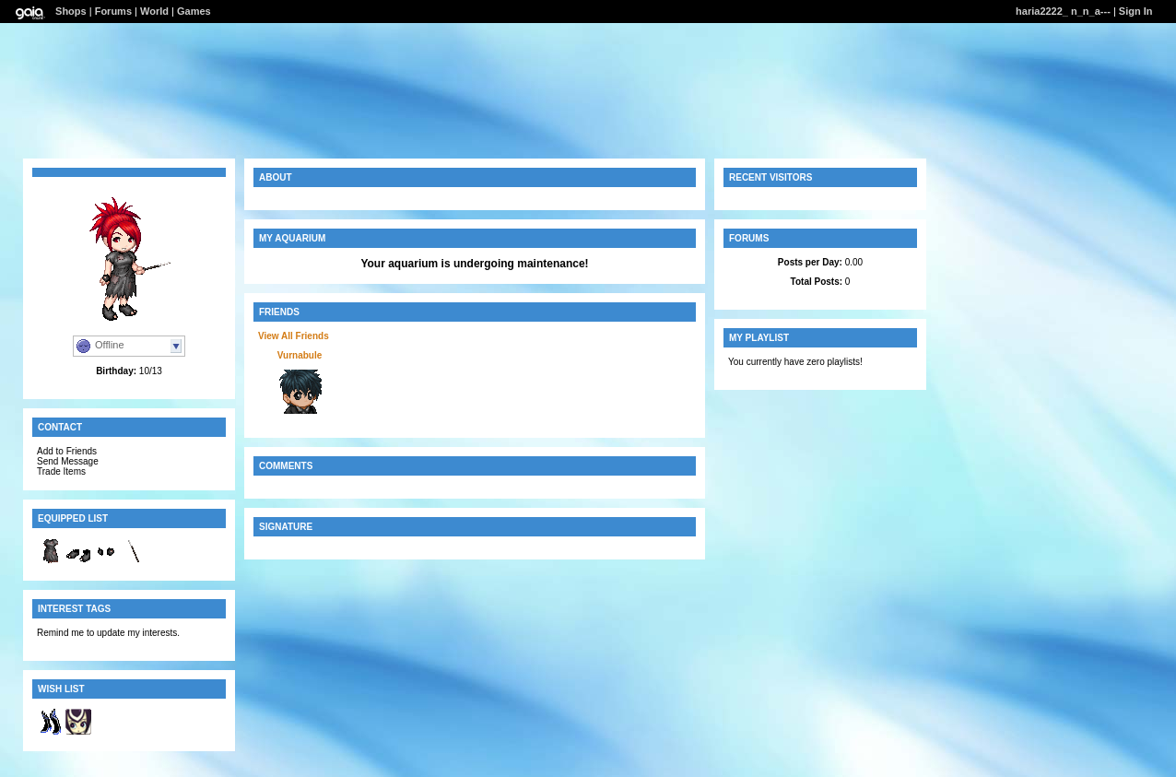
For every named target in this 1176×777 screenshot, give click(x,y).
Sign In (1136, 11)
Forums (113, 11)
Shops (71, 11)
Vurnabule (300, 355)
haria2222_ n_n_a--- (1063, 11)
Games (194, 11)
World (154, 11)
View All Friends (293, 336)
